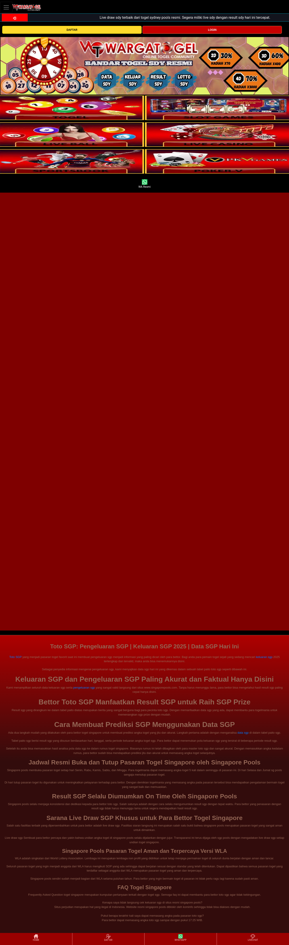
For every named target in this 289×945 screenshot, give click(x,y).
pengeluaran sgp (84, 687)
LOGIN (212, 29)
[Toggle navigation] (6, 7)
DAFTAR (72, 29)
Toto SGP (15, 657)
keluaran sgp (264, 657)
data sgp (243, 732)
